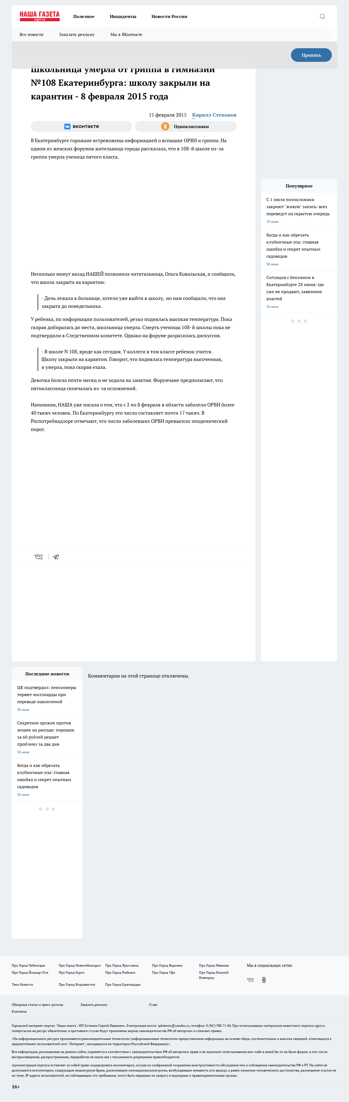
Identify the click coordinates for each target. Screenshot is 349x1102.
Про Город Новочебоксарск (80, 965)
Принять (311, 55)
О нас (153, 1005)
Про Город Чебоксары (28, 965)
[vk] (39, 557)
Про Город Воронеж (167, 965)
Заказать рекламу (77, 34)
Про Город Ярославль (122, 965)
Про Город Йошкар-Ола (30, 972)
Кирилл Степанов (214, 114)
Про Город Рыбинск (120, 972)
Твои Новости (22, 984)
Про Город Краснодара (122, 984)
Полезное (84, 16)
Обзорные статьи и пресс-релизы (37, 1005)
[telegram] (57, 557)
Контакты (19, 1011)
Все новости (31, 34)
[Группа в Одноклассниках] (185, 126)
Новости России (169, 16)
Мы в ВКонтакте (126, 34)
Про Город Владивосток (77, 984)
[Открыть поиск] (322, 16)
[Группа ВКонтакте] (81, 126)
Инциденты (123, 16)
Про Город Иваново (214, 965)
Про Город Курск (71, 972)
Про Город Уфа (163, 972)
